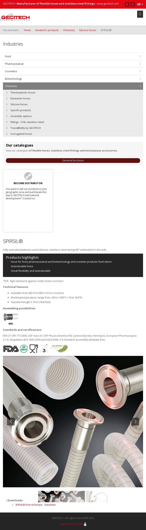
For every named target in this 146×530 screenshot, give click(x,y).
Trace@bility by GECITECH (24, 128)
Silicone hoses (87, 30)
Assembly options (19, 116)
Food (8, 56)
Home (27, 30)
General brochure (73, 160)
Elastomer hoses (19, 98)
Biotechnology (13, 78)
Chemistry (69, 30)
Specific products (19, 110)
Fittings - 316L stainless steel (25, 122)
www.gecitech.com (108, 3)
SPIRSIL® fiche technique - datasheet (34, 504)
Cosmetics (11, 71)
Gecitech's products (47, 30)
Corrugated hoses (19, 134)
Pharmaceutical (14, 64)
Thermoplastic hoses (21, 92)
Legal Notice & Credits (71, 524)
